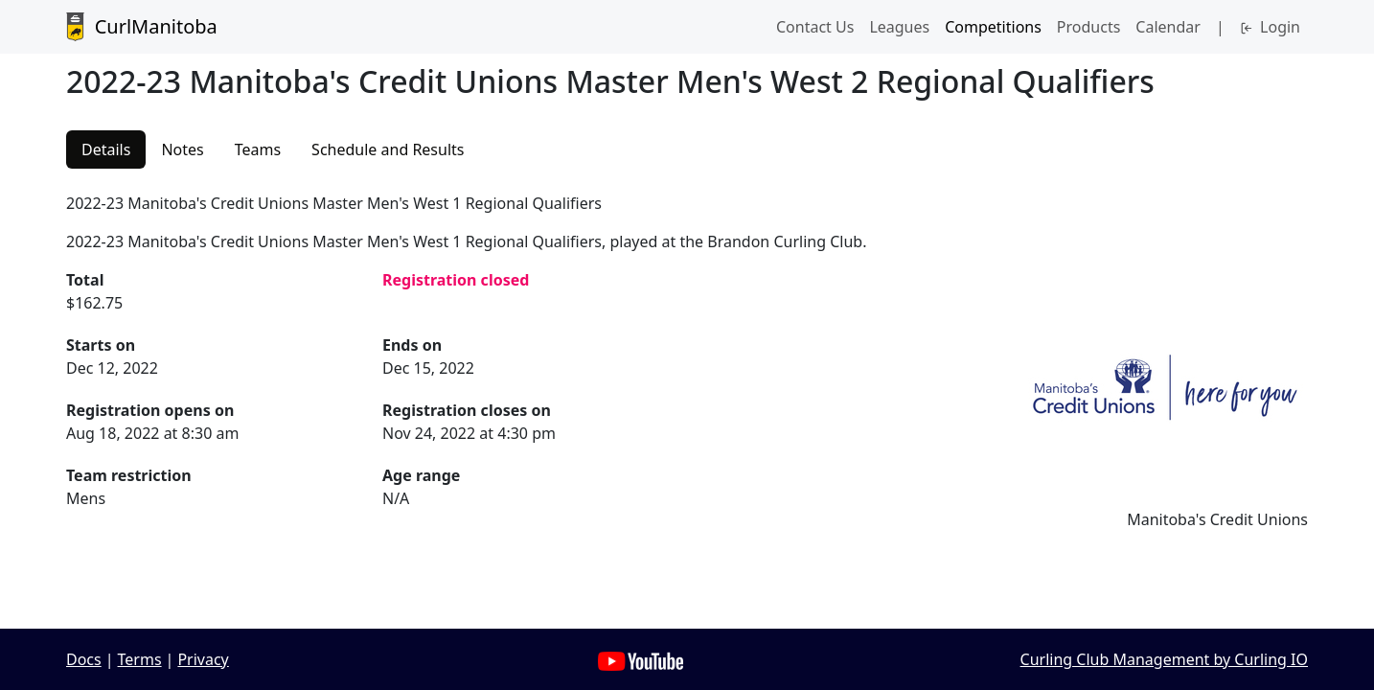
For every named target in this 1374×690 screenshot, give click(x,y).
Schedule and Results (387, 149)
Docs (84, 659)
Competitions (993, 26)
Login (1270, 26)
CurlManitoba (142, 26)
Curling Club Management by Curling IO (1164, 659)
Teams (258, 149)
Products (1089, 26)
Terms (140, 659)
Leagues (899, 26)
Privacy (202, 659)
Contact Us (815, 26)
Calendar (1168, 26)
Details (105, 149)
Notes (182, 149)
